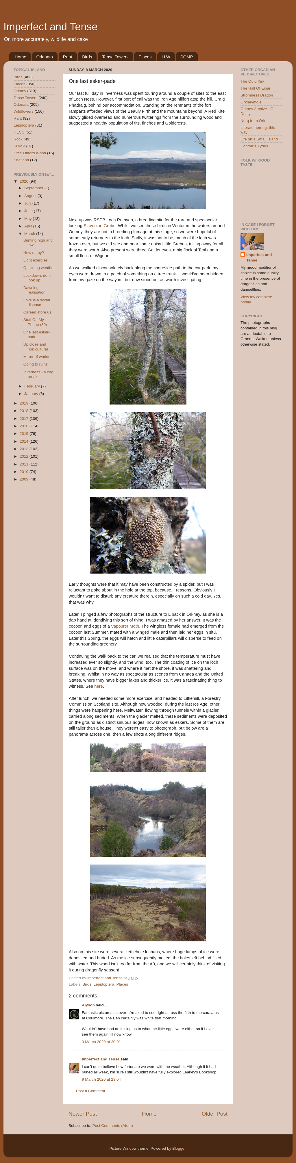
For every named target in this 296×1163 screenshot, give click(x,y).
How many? (33, 253)
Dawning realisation (34, 289)
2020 (24, 181)
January (31, 394)
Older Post (214, 1114)
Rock (18, 139)
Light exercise (35, 260)
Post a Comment (90, 1091)
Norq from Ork (252, 120)
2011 (24, 464)
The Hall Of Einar (255, 88)
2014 (24, 441)
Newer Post (83, 1114)
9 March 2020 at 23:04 (101, 1079)
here (98, 686)
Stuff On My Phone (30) (35, 322)
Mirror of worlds (36, 357)
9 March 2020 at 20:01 (101, 1042)
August (31, 196)
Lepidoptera (104, 984)
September (34, 188)
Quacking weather (39, 268)
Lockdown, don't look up (37, 277)
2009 (24, 479)
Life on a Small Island (259, 139)
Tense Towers (115, 56)
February (32, 386)
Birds (87, 56)
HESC (19, 132)
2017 (24, 418)
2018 (24, 411)
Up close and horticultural (35, 346)
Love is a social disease (36, 302)
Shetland (21, 160)
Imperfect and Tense (50, 27)
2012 (24, 456)
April (28, 226)
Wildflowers (24, 111)
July (28, 203)
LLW (166, 56)
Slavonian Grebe (100, 225)
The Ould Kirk (252, 81)
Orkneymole (251, 102)
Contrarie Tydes (254, 146)
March (30, 233)
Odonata (44, 56)
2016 (24, 426)
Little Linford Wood (30, 153)
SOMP (186, 56)
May (28, 218)
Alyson (88, 1005)
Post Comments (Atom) (112, 1125)
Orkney (20, 91)
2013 (24, 449)
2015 (24, 433)
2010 (24, 472)
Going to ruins (35, 364)
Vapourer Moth (125, 626)
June (29, 211)
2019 (24, 403)
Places (144, 56)
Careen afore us (37, 312)
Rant (67, 56)
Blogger (179, 1148)
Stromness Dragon (256, 95)
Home (20, 56)
